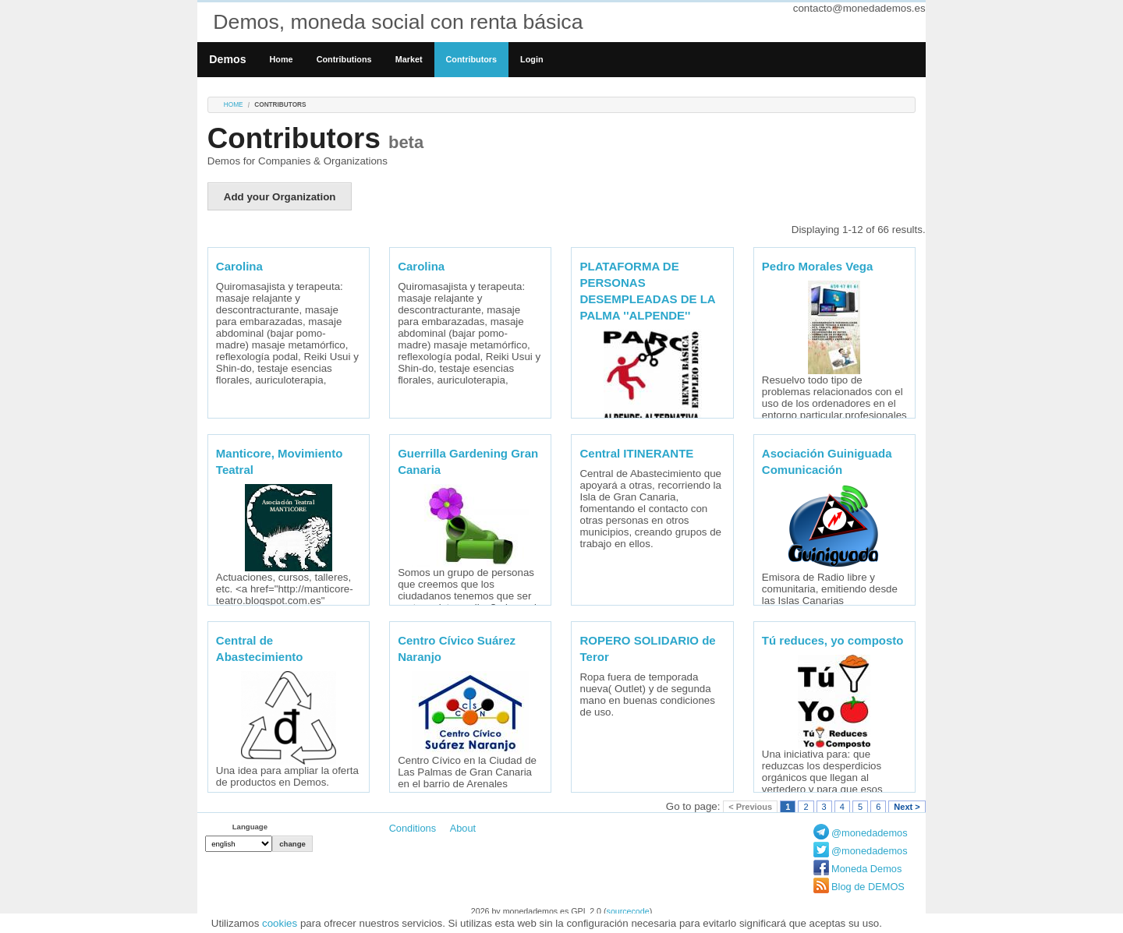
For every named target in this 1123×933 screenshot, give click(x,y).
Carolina (239, 266)
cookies (279, 923)
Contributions (344, 59)
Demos (227, 59)
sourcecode (628, 911)
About (463, 828)
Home (281, 59)
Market (409, 59)
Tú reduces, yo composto (833, 640)
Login (531, 59)
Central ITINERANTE (636, 453)
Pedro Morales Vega (817, 266)
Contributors (472, 59)
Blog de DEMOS (868, 886)
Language (249, 826)
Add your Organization (280, 197)
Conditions (412, 828)
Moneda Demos (866, 869)
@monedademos (869, 833)
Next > (906, 806)
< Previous (750, 806)
